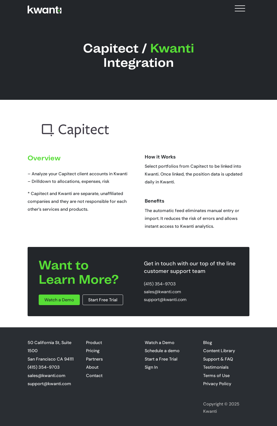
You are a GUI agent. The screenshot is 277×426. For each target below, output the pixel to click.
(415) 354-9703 (160, 284)
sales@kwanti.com (162, 292)
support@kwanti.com (165, 299)
